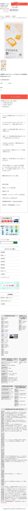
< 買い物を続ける (5, 106)
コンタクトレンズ (5, 277)
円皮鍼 (13, 16)
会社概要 (3, 304)
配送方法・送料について (6, 297)
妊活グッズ (3, 271)
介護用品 (3, 274)
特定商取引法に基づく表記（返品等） (9, 100)
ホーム (2, 16)
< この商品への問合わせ (6, 104)
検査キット (3, 255)
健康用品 (3, 264)
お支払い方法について (6, 300)
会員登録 (15, 2)
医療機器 (3, 252)
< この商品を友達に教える (7, 102)
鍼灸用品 (8, 16)
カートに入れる (14, 97)
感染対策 (3, 258)
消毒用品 (3, 261)
